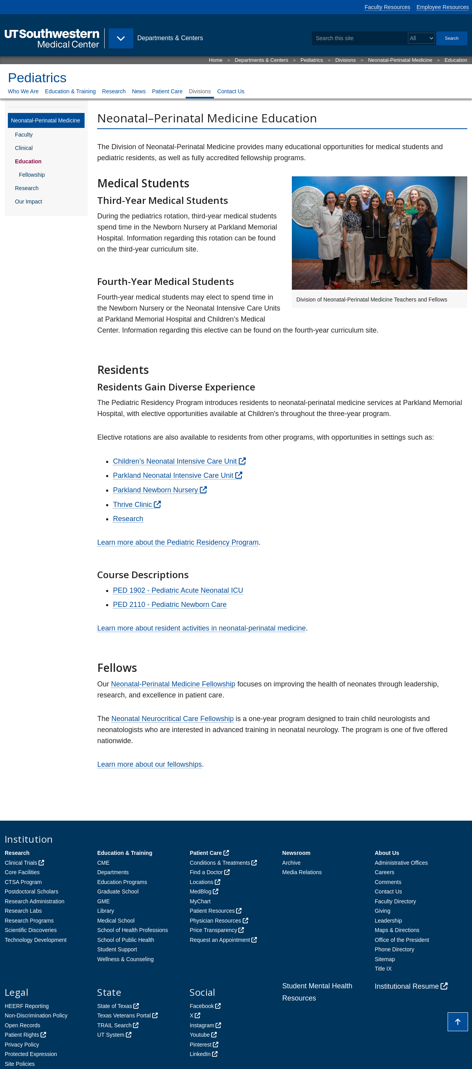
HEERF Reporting (27, 1006)
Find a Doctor (206, 872)
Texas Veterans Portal (124, 1015)
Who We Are (23, 91)
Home (216, 60)
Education (455, 60)
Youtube (200, 1035)
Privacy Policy (22, 1044)
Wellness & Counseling (125, 959)
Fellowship (32, 175)
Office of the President (402, 940)
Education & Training (70, 91)
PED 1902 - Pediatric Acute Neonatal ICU (178, 590)
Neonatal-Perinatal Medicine (400, 60)
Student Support (117, 949)
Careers (385, 872)
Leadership (388, 920)
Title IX (383, 968)
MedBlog (200, 891)
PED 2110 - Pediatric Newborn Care (170, 604)
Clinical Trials (21, 863)
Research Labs (23, 911)
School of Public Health (125, 940)
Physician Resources (215, 920)
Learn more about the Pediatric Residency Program (177, 542)
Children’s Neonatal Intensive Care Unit (175, 461)
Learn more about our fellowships (149, 764)
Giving (383, 911)
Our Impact (28, 201)
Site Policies (20, 1064)
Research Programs (29, 920)
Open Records (22, 1025)
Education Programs (122, 882)
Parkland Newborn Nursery (155, 490)
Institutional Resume (407, 986)
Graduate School (117, 891)
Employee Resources (443, 7)
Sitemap (385, 959)
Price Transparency (213, 930)
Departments (113, 872)
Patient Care (167, 91)
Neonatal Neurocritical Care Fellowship (172, 719)
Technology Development (35, 940)
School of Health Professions (132, 930)
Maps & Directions (397, 930)
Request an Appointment (220, 940)
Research (114, 91)
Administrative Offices (401, 863)
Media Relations (302, 872)
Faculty (24, 134)
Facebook (202, 1006)
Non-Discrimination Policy (36, 1015)
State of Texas (114, 1006)
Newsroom (296, 853)
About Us (387, 853)
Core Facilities (22, 872)
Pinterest (200, 1044)
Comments (388, 882)
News (139, 91)
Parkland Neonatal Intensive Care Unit (173, 475)
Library (105, 911)
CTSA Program (23, 882)
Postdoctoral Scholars (31, 891)
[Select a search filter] (421, 38)
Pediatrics (312, 60)
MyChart (200, 901)
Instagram (202, 1025)
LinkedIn (200, 1054)
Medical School (116, 920)
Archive (291, 863)
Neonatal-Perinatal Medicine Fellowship (173, 684)
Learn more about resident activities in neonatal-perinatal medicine (201, 628)
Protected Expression (31, 1054)
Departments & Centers (261, 60)
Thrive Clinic (132, 505)
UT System (110, 1035)
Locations (201, 882)
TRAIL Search (114, 1025)
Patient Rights (22, 1035)
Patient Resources (212, 911)
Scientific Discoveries (31, 930)
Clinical (24, 148)
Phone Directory (394, 949)
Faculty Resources (387, 7)
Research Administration (35, 901)
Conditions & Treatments (220, 863)
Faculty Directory (395, 901)
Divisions (345, 60)
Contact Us (230, 91)
